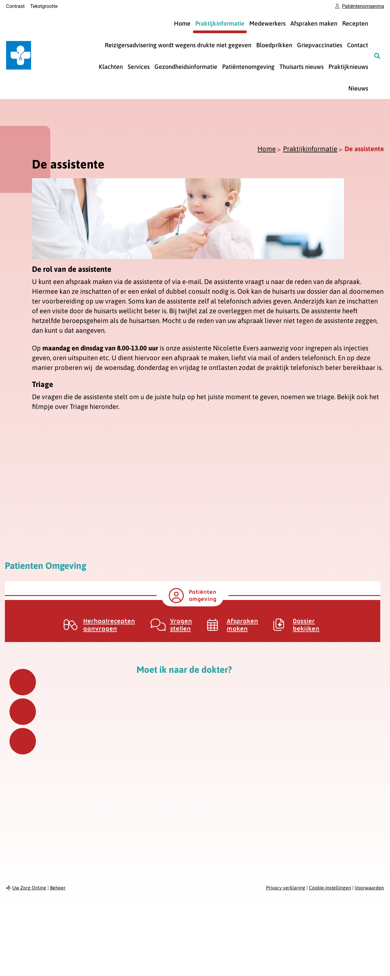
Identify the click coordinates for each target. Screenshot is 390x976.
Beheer (58, 887)
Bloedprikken (274, 44)
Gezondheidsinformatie (185, 66)
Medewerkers (267, 23)
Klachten (111, 66)
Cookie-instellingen (330, 887)
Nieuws (358, 88)
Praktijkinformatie (219, 23)
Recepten (355, 23)
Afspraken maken (313, 23)
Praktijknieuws (348, 66)
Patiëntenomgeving (248, 66)
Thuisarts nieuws (301, 66)
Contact (357, 44)
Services (139, 66)
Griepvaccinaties (319, 44)
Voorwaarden (369, 887)
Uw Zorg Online (29, 887)
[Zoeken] (377, 55)
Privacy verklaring (285, 887)
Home (182, 23)
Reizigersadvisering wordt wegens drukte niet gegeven (178, 44)
